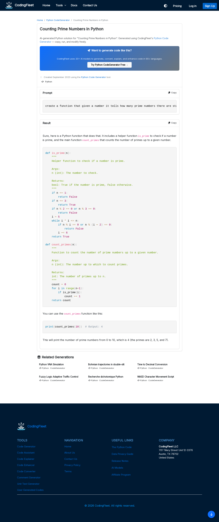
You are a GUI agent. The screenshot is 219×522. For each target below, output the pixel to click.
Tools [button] (59, 5)
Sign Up (210, 6)
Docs (74, 5)
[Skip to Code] (211, 514)
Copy (172, 92)
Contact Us (90, 5)
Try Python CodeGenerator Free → (109, 65)
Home (46, 5)
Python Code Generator (93, 77)
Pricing (178, 6)
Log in (193, 6)
